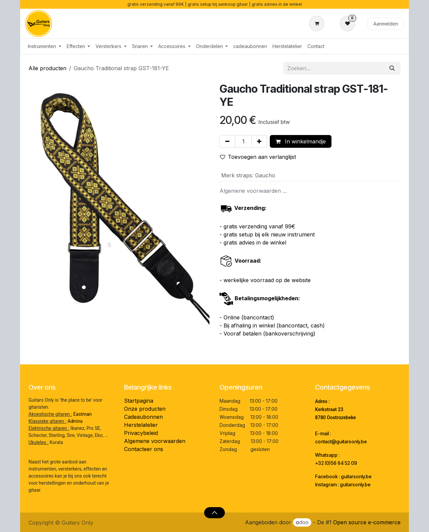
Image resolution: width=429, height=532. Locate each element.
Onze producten (145, 408)
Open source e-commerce (367, 522)
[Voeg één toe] (259, 141)
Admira (75, 421)
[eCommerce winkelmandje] (318, 23)
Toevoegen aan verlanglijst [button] (258, 156)
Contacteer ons (143, 449)
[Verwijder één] (227, 141)
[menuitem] (44, 46)
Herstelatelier (141, 425)
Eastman (82, 414)
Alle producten (47, 68)
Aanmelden (385, 24)
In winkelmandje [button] (300, 141)
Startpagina (138, 400)
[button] (214, 512)
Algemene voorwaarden (154, 441)
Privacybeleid (141, 433)
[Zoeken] (392, 68)
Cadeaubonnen (143, 416)
